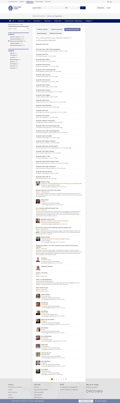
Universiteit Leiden (12, 1)
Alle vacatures (38, 395)
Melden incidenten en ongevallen (69, 390)
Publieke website (18, 37)
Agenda (18, 53)
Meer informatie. (39, 401)
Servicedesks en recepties (15, 387)
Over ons (36, 387)
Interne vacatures (38, 392)
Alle (66, 8)
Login (110, 1)
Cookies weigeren (102, 401)
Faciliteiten (36, 21)
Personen (18, 66)
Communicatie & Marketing (73, 21)
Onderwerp (18, 64)
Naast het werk (38, 397)
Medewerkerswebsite (13, 24)
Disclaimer (11, 397)
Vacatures (18, 68)
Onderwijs (47, 21)
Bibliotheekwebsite (18, 45)
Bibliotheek (48, 1)
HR (13, 21)
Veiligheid (88, 21)
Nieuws (18, 62)
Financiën (21, 21)
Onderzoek (57, 21)
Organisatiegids (39, 1)
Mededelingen (18, 60)
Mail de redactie (12, 392)
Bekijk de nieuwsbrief (92, 387)
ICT (29, 21)
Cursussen (18, 55)
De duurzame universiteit (41, 390)
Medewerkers (29, 1)
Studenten (21, 1)
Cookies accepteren (85, 401)
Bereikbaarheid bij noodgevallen (68, 387)
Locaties (18, 57)
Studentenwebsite (18, 39)
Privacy (10, 395)
